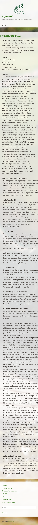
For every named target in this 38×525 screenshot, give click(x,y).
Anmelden (5, 513)
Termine (4, 494)
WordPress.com (11, 521)
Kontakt (4, 485)
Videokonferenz (7, 488)
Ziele (3, 497)
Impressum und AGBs (9, 502)
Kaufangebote (6, 499)
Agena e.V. (7, 16)
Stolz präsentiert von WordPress (8, 520)
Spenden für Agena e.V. (9, 491)
